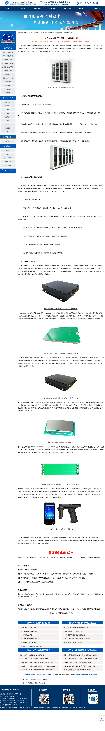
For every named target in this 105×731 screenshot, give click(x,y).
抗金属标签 (62, 707)
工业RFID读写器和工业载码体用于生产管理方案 (77, 638)
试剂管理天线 (54, 707)
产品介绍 (52, 8)
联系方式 (97, 8)
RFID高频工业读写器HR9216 (28, 642)
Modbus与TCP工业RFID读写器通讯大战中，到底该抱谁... (79, 666)
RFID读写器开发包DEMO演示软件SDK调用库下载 (77, 670)
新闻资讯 (37, 8)
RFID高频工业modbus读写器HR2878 (30, 638)
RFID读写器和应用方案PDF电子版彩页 (63, 674)
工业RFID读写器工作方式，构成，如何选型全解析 (77, 662)
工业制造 (7, 113)
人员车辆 (7, 117)
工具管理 (7, 109)
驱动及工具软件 (8, 165)
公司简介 (22, 8)
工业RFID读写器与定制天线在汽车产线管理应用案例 (34, 658)
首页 (7, 8)
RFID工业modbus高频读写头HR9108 (30, 631)
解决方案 (67, 8)
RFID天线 (8, 89)
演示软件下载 (8, 158)
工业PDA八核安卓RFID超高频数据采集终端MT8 (61, 529)
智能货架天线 (82, 707)
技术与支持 (82, 8)
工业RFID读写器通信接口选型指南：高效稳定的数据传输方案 (80, 658)
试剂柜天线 (75, 707)
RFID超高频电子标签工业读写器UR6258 (31, 646)
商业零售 (7, 128)
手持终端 (7, 74)
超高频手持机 (39, 707)
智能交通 (7, 124)
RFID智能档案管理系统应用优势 (36, 683)
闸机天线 (68, 707)
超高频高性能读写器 (7, 59)
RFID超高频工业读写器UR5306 (28, 635)
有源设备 (7, 93)
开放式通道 (8, 81)
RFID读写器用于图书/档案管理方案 (73, 642)
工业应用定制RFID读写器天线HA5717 (30, 627)
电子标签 (7, 85)
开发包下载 (8, 161)
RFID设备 (32, 707)
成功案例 (7, 141)
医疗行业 (7, 106)
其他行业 (7, 131)
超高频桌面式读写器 (7, 70)
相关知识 (7, 150)
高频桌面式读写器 (8, 78)
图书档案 (7, 102)
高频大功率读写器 (8, 52)
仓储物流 (7, 120)
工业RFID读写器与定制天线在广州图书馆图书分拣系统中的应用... (37, 669)
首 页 (30, 33)
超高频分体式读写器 (7, 63)
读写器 (27, 707)
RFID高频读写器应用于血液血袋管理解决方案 (76, 627)
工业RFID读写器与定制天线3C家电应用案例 (32, 655)
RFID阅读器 (47, 707)
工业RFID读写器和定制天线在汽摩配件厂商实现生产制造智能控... (37, 662)
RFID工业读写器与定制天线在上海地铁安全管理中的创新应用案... (37, 666)
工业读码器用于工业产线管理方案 (73, 631)
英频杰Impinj (15, 707)
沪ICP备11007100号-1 (11, 696)
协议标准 (7, 154)
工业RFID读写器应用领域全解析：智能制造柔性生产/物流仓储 (80, 655)
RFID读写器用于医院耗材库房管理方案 (74, 635)
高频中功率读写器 (8, 56)
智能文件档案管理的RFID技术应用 (36, 679)
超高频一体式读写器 (7, 67)
